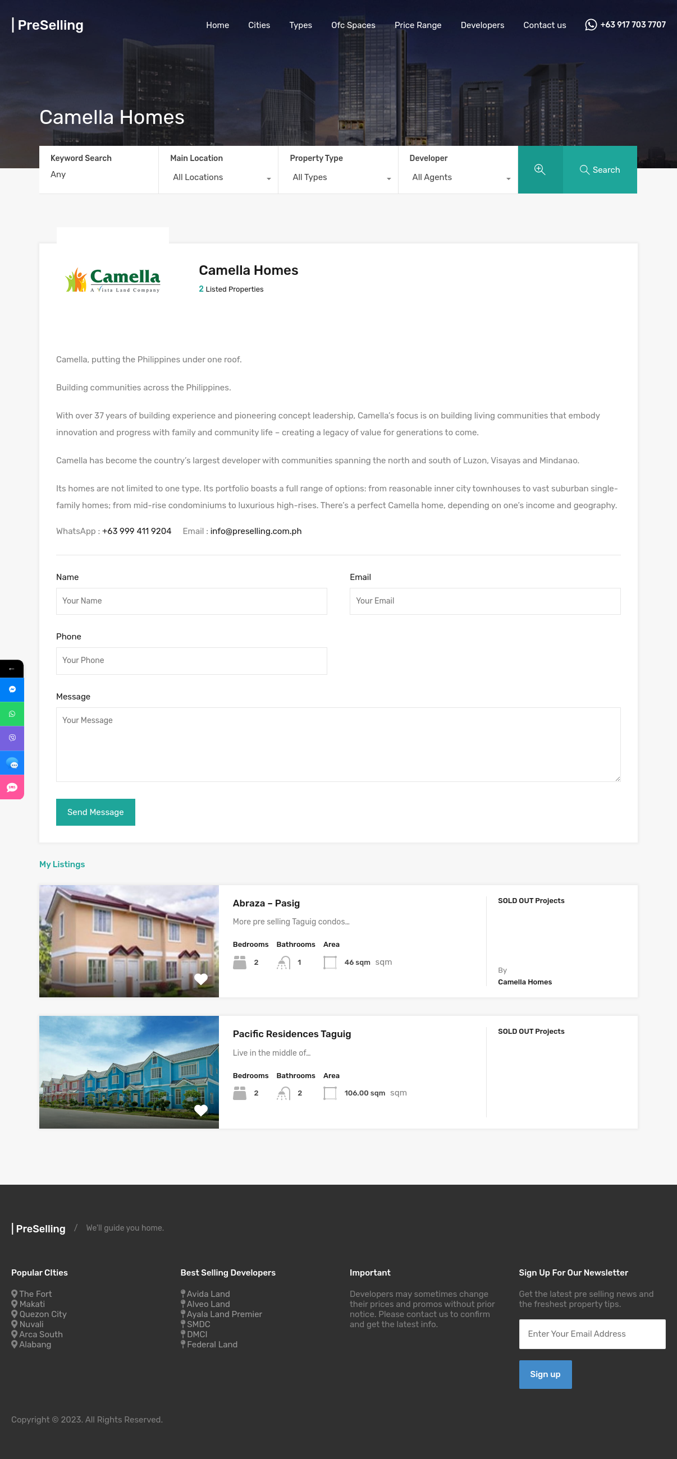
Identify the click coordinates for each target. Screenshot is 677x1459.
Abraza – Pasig (266, 899)
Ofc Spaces (353, 25)
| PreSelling (47, 25)
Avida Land (208, 1291)
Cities (259, 25)
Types (301, 25)
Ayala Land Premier (225, 1311)
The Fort (35, 1291)
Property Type (316, 158)
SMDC (199, 1321)
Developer (429, 158)
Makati (32, 1301)
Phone (68, 634)
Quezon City (43, 1311)
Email (360, 574)
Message (73, 693)
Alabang (35, 1341)
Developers (483, 25)
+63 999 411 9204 (137, 528)
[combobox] (218, 180)
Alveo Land (208, 1301)
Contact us (545, 25)
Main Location (196, 158)
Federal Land (212, 1341)
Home (217, 25)
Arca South (41, 1331)
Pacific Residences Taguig (292, 1030)
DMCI (197, 1331)
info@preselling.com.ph (256, 528)
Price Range (418, 25)
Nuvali (32, 1321)
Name (67, 574)
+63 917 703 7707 (633, 25)
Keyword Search (81, 158)
